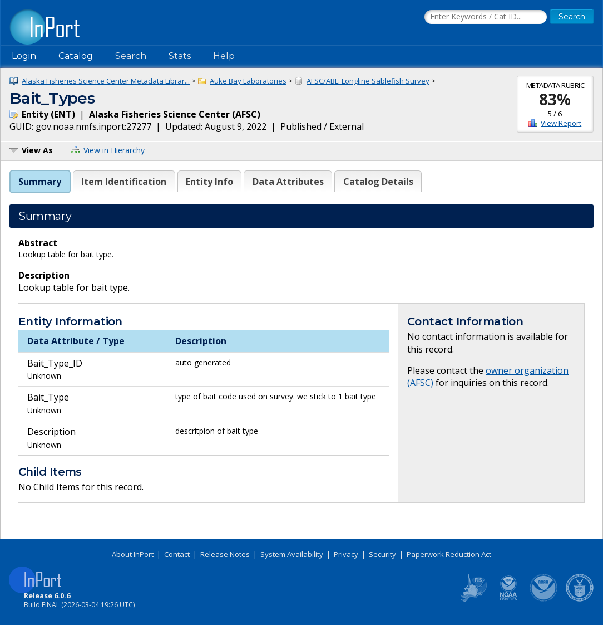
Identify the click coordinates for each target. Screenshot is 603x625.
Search (130, 56)
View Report (561, 123)
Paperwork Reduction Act (449, 554)
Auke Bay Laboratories (248, 81)
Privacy (346, 554)
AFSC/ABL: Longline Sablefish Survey (368, 81)
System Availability (291, 554)
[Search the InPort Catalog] (485, 17)
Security (382, 554)
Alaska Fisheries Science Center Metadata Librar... (106, 81)
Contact (177, 554)
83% (555, 99)
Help (224, 56)
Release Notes (225, 554)
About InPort (133, 554)
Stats (180, 56)
